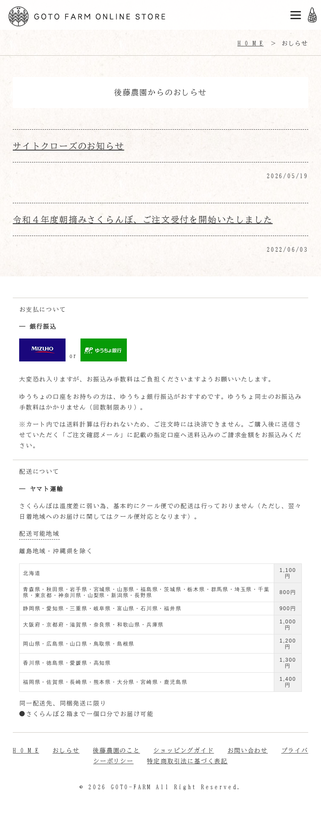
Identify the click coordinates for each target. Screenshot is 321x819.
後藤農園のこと (116, 751)
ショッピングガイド (183, 751)
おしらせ (65, 751)
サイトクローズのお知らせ (68, 146)
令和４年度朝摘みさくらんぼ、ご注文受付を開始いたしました (142, 219)
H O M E (26, 751)
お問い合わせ (247, 751)
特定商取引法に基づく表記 (187, 761)
